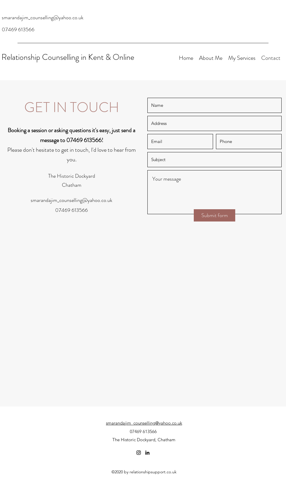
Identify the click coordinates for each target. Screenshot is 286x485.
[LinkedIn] (147, 453)
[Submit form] (214, 215)
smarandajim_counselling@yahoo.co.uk (42, 17)
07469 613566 (18, 29)
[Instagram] (139, 453)
